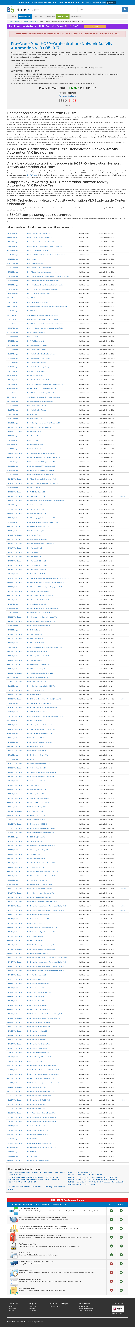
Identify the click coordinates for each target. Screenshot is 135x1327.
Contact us (32, 1306)
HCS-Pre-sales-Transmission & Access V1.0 (41, 544)
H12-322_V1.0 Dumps (14, 638)
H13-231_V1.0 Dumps (14, 595)
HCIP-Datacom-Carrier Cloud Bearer (39, 703)
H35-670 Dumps (12, 418)
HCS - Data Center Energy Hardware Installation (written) (45, 285)
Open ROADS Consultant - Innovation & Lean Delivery (45, 324)
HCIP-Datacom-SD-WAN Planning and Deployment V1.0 (45, 500)
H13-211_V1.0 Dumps (14, 651)
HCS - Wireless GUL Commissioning (39, 268)
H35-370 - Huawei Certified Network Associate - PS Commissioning (33, 1177)
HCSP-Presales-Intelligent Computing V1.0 (41, 949)
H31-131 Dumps (12, 759)
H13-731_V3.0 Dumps (14, 863)
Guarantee (32, 1311)
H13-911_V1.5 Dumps (14, 431)
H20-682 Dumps (12, 505)
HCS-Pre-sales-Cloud (34, 436)
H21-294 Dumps (12, 345)
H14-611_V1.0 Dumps (14, 673)
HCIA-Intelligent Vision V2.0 (36, 789)
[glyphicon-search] (125, 9)
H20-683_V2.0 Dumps (14, 820)
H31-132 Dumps (12, 1139)
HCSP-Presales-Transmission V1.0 (38, 919)
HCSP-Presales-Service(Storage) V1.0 (39, 1096)
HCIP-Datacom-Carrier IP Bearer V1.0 (39, 613)
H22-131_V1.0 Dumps (14, 1121)
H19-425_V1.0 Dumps (14, 958)
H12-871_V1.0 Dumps (14, 500)
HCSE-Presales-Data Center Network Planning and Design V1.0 (47, 966)
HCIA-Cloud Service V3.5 (35, 867)
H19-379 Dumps (12, 436)
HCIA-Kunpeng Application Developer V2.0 (41, 845)
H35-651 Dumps (12, 487)
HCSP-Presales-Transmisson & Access (39, 742)
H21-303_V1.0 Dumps (14, 1108)
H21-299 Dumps (12, 354)
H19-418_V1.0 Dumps (14, 936)
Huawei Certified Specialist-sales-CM (39, 233)
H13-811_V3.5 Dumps (14, 867)
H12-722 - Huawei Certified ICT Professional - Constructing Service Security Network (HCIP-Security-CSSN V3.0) (96, 1183)
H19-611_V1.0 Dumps (14, 992)
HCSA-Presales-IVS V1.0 (35, 936)
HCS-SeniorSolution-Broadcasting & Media (41, 354)
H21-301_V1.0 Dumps (14, 1104)
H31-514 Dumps (12, 449)
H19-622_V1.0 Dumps (14, 1027)
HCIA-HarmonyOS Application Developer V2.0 (42, 871)
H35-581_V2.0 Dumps (14, 690)
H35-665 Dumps (12, 755)
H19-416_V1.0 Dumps (14, 927)
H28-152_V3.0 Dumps (14, 824)
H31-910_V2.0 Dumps (14, 828)
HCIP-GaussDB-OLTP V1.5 (36, 496)
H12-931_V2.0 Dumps (14, 798)
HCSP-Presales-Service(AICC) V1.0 (38, 1100)
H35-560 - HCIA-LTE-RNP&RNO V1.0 (22, 1182)
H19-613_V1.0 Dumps (14, 996)
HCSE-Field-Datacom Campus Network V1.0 (41, 1121)
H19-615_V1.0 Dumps (14, 1005)
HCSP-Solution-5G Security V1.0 (38, 755)
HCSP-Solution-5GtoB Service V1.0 (38, 625)
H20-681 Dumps (12, 246)
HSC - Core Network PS (35, 263)
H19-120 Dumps (12, 306)
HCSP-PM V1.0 (32, 1139)
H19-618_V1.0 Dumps (14, 1018)
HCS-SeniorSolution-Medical (36, 349)
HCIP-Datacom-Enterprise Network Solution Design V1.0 (45, 582)
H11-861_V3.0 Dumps (14, 841)
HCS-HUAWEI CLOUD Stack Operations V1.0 (42, 388)
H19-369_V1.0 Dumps (14, 548)
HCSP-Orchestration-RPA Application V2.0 (41, 832)
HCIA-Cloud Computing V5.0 (36, 768)
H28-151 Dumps (12, 423)
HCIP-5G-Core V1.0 (33, 487)
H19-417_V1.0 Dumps (14, 932)
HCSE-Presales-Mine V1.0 (35, 1001)
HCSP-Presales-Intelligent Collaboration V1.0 (42, 932)
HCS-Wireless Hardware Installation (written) (41, 272)
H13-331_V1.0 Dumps (14, 664)
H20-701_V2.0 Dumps (14, 1065)
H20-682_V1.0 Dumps (14, 781)
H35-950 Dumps (12, 384)
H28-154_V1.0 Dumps (14, 716)
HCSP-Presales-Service (34, 720)
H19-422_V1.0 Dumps (14, 949)
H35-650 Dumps (12, 414)
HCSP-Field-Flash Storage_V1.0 (37, 1130)
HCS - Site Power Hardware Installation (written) (43, 280)
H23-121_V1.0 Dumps (14, 1130)
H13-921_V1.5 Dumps (14, 496)
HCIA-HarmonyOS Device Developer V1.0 (41, 621)
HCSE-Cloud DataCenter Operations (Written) (42, 707)
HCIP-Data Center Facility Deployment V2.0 (41, 479)
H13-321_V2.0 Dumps (14, 492)
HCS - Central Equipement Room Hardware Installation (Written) (48, 276)
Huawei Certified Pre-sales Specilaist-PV (40, 237)
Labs (35, 16)
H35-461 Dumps (12, 337)
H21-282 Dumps (12, 720)
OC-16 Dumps (11, 397)
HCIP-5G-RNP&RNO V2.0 (35, 690)
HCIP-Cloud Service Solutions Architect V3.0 (41, 772)
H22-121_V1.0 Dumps (14, 1117)
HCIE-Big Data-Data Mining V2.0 (38, 380)
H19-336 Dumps (12, 630)
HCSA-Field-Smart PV (34, 505)
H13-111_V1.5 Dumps (14, 427)
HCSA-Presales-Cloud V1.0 (36, 746)
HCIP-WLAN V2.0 (33, 785)
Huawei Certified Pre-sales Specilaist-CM (40, 242)
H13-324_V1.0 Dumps (14, 526)
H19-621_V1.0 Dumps (14, 1022)
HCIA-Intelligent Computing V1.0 (38, 651)
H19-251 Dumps (12, 233)
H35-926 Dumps (12, 475)
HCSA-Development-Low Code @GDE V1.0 (41, 686)
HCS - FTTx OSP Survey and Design (38, 293)
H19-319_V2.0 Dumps (14, 901)
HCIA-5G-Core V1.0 (33, 414)
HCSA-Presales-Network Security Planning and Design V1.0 (46, 970)
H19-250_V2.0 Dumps (14, 738)
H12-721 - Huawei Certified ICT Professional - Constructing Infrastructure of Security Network (36, 1173)
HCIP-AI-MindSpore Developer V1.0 (39, 664)
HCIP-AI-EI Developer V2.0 (36, 492)
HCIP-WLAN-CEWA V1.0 (35, 634)
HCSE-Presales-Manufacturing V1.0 (38, 1048)
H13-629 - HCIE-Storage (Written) (80, 1172)
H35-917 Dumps (12, 328)
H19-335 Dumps (12, 742)
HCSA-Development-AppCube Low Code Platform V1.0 (45, 716)
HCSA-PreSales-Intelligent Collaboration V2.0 (42, 901)
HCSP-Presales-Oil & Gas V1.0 (37, 1031)
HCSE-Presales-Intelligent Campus (38, 677)
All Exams (12, 1311)
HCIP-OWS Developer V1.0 (36, 341)
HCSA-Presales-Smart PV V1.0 (37, 751)
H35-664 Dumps (12, 880)
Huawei (17, 21)
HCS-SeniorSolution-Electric (36, 362)
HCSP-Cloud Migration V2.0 (36, 682)
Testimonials (51, 16)
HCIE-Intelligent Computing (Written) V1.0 (41, 595)
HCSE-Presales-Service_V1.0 (36, 1104)
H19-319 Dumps (12, 604)
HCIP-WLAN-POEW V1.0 (35, 638)
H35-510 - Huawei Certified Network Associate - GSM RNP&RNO (92, 1177)
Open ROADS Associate (35, 298)
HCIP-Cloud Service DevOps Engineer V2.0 (41, 453)
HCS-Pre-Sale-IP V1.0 (34, 535)
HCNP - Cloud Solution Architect (38, 250)
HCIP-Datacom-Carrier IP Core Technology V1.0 (42, 608)
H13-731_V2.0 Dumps (14, 380)
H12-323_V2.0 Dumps (14, 785)
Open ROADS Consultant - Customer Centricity (42, 319)
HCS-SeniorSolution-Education (37, 345)
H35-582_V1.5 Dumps (14, 712)
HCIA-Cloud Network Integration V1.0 (39, 884)
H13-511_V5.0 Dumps (14, 768)
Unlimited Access (25, 16)
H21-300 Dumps (12, 677)
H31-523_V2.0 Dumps (14, 707)
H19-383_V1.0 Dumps (14, 751)
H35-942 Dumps (12, 302)
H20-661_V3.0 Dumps (14, 1061)
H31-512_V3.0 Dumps (14, 1143)
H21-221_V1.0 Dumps (14, 1074)
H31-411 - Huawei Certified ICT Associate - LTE (85, 1175)
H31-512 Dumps (12, 250)
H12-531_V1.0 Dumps (14, 725)
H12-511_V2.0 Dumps (14, 789)
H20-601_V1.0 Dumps (14, 1057)
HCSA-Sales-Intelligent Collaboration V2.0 (41, 893)
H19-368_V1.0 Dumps (14, 544)
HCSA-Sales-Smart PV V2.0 (36, 738)
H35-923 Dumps (12, 341)
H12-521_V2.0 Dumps (14, 794)
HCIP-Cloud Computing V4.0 (36, 669)
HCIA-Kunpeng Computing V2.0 (37, 850)
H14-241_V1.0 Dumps (14, 729)
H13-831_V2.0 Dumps (14, 699)
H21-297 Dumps (12, 410)
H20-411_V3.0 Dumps (14, 811)
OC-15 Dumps (11, 393)
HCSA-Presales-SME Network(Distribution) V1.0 (43, 1070)
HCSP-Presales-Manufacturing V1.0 (38, 1044)
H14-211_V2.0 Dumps (14, 871)
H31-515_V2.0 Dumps (14, 682)
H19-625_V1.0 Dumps (14, 1039)
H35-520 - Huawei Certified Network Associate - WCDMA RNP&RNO (34, 1179)
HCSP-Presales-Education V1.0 (37, 1039)
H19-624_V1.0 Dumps (14, 1035)
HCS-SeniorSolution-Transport (37, 410)
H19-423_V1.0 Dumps (14, 953)
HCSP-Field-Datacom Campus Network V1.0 (41, 1117)
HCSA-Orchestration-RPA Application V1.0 (41, 462)
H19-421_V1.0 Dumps (14, 945)
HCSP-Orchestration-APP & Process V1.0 (40, 475)
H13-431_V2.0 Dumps (14, 600)
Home (14, 16)
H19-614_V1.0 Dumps (14, 1001)
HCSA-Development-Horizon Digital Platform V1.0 (43, 423)
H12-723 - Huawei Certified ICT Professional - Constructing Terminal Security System (36, 1188)
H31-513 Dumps (12, 332)
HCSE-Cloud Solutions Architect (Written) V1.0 (42, 522)
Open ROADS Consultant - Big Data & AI (40, 393)
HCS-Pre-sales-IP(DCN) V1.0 (36, 561)
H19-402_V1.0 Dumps (14, 910)
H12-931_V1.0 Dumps (14, 591)
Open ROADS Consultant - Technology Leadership (43, 397)
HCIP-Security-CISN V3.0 (35, 643)
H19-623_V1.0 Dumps (14, 1031)
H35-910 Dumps (12, 272)
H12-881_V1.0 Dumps (14, 457)
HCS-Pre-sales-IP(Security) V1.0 (37, 565)
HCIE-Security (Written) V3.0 (36, 858)
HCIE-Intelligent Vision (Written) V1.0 (39, 725)
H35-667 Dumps (12, 884)
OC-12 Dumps (11, 319)
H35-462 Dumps (12, 371)
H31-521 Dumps (12, 255)
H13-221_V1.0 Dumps (14, 656)
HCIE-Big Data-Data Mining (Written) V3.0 (41, 863)
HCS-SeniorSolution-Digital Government (40, 401)
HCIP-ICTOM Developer (35, 311)
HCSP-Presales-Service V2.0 (36, 1087)
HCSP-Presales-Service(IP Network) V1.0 (40, 1091)
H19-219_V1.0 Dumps (14, 897)
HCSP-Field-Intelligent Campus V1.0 (39, 1057)
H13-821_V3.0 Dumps (14, 772)
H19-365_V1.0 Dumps (14, 531)
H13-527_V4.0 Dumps (14, 669)
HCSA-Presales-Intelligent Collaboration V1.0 (42, 927)
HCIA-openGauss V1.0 (34, 660)
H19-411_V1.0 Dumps (14, 919)
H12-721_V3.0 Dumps (14, 643)
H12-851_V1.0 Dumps (14, 582)
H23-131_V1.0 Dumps (14, 1134)
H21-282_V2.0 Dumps (14, 1087)
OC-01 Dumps (11, 298)
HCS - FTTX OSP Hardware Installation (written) (42, 289)
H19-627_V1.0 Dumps (14, 1044)
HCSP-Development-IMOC (36, 444)
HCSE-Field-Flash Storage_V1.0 (37, 1134)
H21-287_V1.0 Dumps (14, 1100)
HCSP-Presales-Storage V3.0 (36, 807)
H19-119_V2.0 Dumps (14, 893)
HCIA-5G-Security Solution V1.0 (37, 880)
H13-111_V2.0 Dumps (14, 845)
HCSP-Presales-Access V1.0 (36, 923)
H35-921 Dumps (12, 311)
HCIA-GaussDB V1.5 (34, 431)
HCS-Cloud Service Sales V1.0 (37, 332)
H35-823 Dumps (12, 703)
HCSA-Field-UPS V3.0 (34, 1061)
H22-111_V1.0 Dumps (14, 1113)
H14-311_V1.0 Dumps (14, 660)
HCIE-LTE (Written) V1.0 (35, 375)
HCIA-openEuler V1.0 (34, 694)
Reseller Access (63, 16)
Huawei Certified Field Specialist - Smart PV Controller (45, 246)
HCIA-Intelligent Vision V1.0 (36, 513)
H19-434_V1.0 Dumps (14, 975)
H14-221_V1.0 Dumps (14, 621)
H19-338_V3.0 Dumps (14, 807)
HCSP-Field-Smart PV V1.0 (36, 574)
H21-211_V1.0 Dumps (14, 1070)
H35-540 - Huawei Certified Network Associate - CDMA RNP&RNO (93, 1179)
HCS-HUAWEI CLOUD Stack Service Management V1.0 (45, 384)
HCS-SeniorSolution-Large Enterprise (39, 367)
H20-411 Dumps (12, 440)
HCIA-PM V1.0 (32, 1152)
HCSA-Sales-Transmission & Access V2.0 (40, 889)
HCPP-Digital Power (33, 630)
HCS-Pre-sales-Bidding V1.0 (36, 531)
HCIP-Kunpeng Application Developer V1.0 (41, 518)
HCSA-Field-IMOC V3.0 (35, 811)
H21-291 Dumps (12, 358)
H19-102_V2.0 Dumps (14, 889)
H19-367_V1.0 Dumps (14, 539)
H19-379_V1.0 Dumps (14, 746)
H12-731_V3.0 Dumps (14, 858)
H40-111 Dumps (12, 1152)
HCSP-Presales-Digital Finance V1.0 (39, 992)
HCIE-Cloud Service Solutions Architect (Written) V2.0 (44, 699)
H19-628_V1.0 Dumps (14, 1048)
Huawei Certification (29, 21)
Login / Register (76, 16)
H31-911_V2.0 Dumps (14, 832)
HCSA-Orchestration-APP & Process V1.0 (40, 470)
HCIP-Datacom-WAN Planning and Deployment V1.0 (44, 587)
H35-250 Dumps (12, 259)
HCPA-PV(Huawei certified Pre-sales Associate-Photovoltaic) (47, 306)
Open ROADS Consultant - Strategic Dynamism (42, 315)
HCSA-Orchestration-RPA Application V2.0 (41, 828)
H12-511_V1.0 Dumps (14, 513)
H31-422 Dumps (12, 375)
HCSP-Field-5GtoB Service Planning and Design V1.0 (44, 647)
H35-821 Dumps (12, 608)
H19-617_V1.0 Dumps (14, 1014)
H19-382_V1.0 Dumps (14, 569)
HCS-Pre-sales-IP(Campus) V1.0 (37, 569)
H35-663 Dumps (12, 647)
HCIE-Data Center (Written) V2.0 (38, 600)
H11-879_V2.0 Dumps (14, 763)
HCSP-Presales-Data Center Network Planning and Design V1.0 (47, 910)
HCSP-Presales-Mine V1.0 (35, 996)
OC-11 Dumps (11, 315)
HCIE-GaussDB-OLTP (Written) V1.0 (39, 802)
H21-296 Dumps (12, 362)
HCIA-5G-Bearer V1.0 (34, 418)
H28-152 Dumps (12, 444)
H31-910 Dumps (12, 462)
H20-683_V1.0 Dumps (14, 574)
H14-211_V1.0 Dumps (14, 617)
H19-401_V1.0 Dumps (14, 906)
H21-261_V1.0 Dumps (14, 1078)
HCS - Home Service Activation (37, 302)
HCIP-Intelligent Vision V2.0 (36, 794)
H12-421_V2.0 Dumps (14, 479)
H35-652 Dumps (12, 837)
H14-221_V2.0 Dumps (14, 876)
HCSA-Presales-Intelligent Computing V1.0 (41, 945)
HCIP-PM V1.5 (32, 1156)
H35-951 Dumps (12, 388)
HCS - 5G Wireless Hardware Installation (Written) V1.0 (45, 328)
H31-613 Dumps (12, 1147)
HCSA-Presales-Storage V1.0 (36, 975)
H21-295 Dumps (12, 349)
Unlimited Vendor (54, 1306)
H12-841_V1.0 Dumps (14, 578)
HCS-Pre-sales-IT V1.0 (34, 548)
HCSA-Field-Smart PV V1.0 (36, 781)
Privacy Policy (83, 1306)
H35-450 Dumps (12, 268)
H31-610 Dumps (12, 686)
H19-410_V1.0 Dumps (14, 914)
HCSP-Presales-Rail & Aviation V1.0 (38, 1005)
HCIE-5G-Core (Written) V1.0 (36, 837)
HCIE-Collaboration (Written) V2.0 (38, 763)
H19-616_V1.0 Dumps (14, 1009)
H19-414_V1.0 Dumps (14, 923)
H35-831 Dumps (12, 733)
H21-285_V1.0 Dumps (14, 1096)
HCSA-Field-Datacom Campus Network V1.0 (41, 1113)
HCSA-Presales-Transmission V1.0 (38, 914)
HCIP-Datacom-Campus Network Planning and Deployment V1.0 (48, 578)
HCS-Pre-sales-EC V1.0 (34, 552)
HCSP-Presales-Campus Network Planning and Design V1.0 (46, 906)
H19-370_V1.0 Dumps (14, 552)
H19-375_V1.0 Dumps (14, 561)
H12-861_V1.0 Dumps (14, 587)
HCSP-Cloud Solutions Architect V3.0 (39, 1143)
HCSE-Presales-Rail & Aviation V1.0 (38, 1009)
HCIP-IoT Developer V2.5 (35, 509)
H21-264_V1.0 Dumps (14, 1083)
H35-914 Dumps (12, 285)
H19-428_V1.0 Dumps (14, 966)
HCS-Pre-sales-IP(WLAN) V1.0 (37, 539)
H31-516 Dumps (12, 522)
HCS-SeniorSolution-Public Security (38, 358)
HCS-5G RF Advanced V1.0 (36, 371)
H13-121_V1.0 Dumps (14, 518)
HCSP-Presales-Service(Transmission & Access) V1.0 (44, 1083)
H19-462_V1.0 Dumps (14, 988)
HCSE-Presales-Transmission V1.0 (38, 1160)
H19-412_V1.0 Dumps (14, 1160)
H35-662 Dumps (12, 625)
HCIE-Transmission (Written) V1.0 (38, 591)
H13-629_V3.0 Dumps (14, 854)
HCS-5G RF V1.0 (32, 337)
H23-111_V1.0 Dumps (14, 1126)
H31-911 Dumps (12, 466)
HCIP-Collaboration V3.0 (35, 841)
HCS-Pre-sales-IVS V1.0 (35, 556)
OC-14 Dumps (11, 324)
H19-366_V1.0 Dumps (14, 535)
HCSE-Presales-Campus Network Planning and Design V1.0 (46, 962)
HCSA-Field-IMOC (33, 440)
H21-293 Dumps (12, 406)
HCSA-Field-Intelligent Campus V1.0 (39, 1052)
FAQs (42, 16)
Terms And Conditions (86, 1308)
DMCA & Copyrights (85, 1311)
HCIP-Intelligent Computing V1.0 (38, 656)
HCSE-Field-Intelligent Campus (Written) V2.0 (42, 1065)
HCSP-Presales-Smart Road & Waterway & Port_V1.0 (44, 1014)
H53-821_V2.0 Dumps (14, 453)
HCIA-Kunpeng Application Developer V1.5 (41, 427)
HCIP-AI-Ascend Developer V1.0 (37, 526)
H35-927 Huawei (32, 175)
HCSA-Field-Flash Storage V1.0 (37, 1126)
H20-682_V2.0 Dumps (14, 815)
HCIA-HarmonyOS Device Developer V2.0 (41, 876)
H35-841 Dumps (12, 293)
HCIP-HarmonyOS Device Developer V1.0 (41, 729)
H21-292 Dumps (12, 401)
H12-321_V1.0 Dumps (14, 634)
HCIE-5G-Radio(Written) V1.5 (37, 712)
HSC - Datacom (32, 259)
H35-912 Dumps (12, 276)
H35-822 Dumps (12, 613)
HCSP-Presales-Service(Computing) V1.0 (40, 1078)
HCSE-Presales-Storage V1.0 (36, 979)
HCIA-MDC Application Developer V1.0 (40, 673)
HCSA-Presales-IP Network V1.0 (37, 953)
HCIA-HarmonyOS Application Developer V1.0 (42, 617)
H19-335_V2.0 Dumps (14, 776)
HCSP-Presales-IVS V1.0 (35, 940)
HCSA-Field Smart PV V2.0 (36, 815)
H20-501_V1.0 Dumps (14, 1052)
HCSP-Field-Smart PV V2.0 (36, 820)
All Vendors (12, 1308)
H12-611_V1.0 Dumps (14, 694)
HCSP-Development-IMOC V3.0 (37, 824)
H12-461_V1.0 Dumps (14, 483)
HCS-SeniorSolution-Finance (36, 406)
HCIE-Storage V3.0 (33, 854)
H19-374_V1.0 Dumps (14, 556)
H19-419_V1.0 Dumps (14, 940)
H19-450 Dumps (12, 237)
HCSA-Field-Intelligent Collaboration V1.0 (41, 897)
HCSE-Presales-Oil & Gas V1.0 (37, 1035)
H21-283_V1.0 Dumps (14, 1091)
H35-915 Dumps (12, 289)
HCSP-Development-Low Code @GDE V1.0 (41, 1147)
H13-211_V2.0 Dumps (14, 850)
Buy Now (122, 496)
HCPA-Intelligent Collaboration (37, 604)
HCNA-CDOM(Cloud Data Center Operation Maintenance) (46, 255)
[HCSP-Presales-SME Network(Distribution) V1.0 (43, 1074)
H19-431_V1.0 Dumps (14, 970)
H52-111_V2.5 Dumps (14, 509)
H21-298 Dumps (12, 367)
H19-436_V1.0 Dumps (14, 979)
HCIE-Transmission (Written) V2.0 (38, 798)
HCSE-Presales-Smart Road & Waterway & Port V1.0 (44, 1018)
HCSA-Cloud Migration (34, 449)
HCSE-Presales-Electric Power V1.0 (38, 1027)
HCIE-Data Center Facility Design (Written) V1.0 (42, 483)
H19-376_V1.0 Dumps (14, 565)
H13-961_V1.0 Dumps (14, 802)
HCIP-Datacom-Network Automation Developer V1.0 (44, 457)
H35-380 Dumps (12, 263)
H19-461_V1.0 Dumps (14, 983)
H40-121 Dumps (12, 1156)
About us (32, 1308)
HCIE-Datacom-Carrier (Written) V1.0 (39, 733)
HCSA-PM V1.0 (32, 759)
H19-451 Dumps (12, 242)
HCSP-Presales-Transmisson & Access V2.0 (41, 776)
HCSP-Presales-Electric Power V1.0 (38, 1022)
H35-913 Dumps (12, 280)
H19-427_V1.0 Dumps (14, 962)
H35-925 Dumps (12, 470)
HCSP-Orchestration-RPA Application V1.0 (41, 466)
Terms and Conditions (67, 96)
